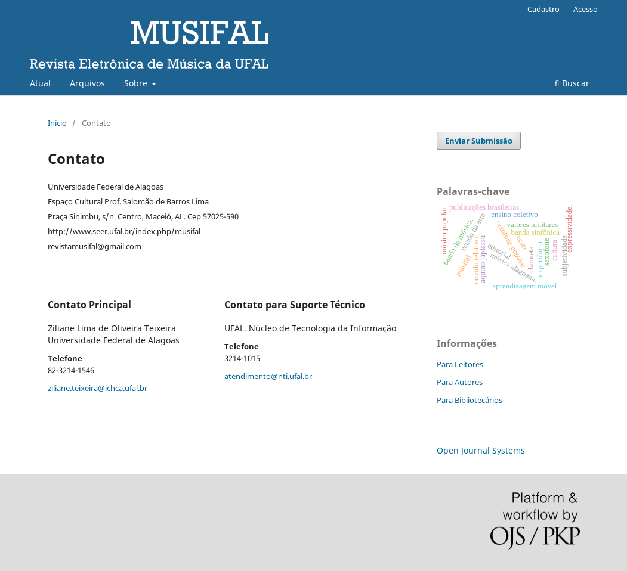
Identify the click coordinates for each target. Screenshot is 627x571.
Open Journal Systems (481, 450)
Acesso (585, 9)
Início (57, 122)
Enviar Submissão (478, 140)
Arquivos (87, 83)
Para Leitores (460, 364)
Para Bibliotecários (469, 400)
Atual (40, 83)
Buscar (572, 83)
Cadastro (543, 9)
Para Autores (460, 382)
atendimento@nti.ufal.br (268, 376)
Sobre (137, 83)
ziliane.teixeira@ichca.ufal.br (97, 388)
